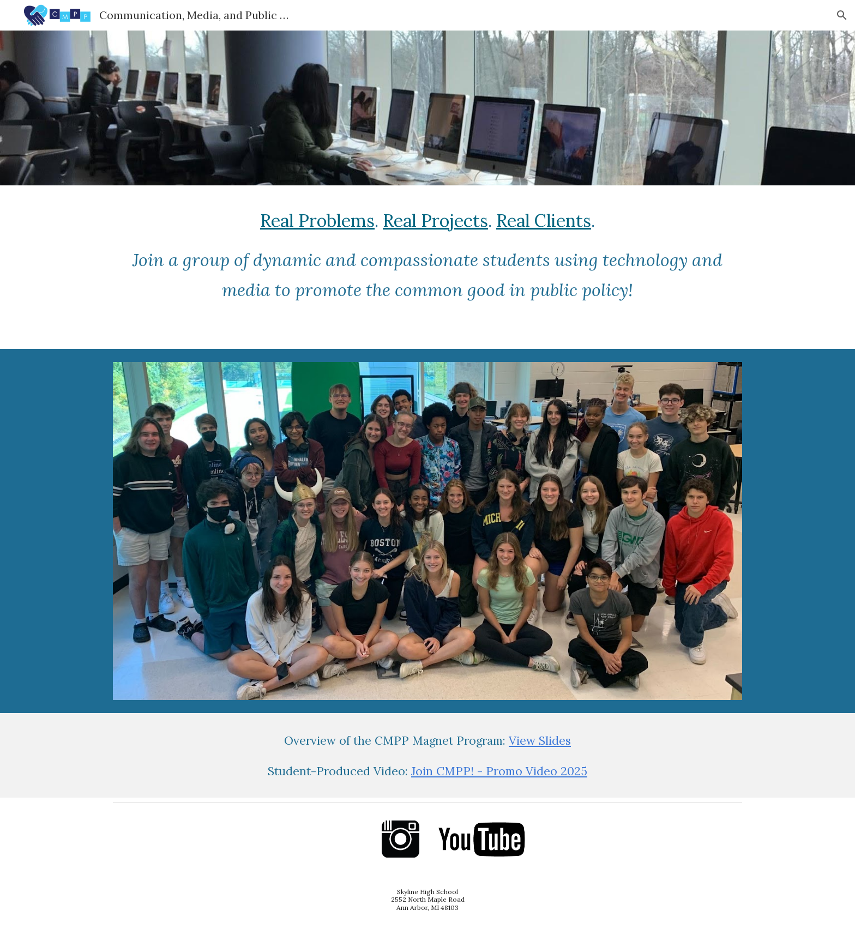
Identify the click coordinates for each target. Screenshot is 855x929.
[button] (842, 15)
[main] (427, 267)
